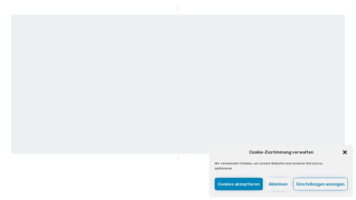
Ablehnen (278, 184)
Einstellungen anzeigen (320, 184)
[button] (345, 152)
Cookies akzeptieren (239, 184)
